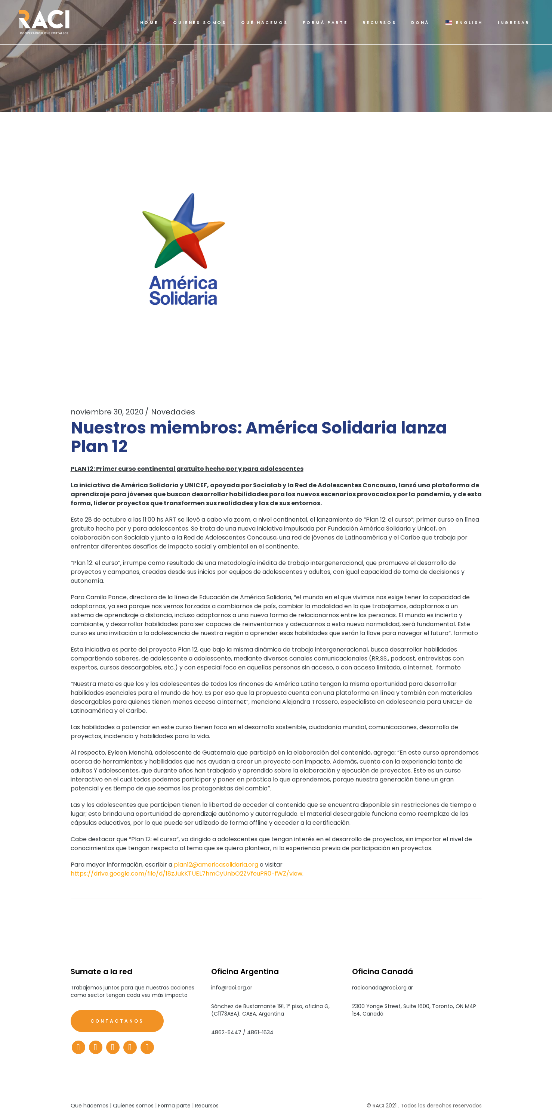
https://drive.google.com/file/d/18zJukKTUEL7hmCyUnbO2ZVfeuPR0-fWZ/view (186, 873)
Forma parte (174, 1105)
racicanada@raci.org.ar (382, 987)
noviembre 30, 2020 (107, 412)
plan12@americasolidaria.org (216, 864)
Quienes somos (133, 1105)
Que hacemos (89, 1105)
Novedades (173, 412)
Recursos (207, 1105)
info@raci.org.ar (231, 987)
